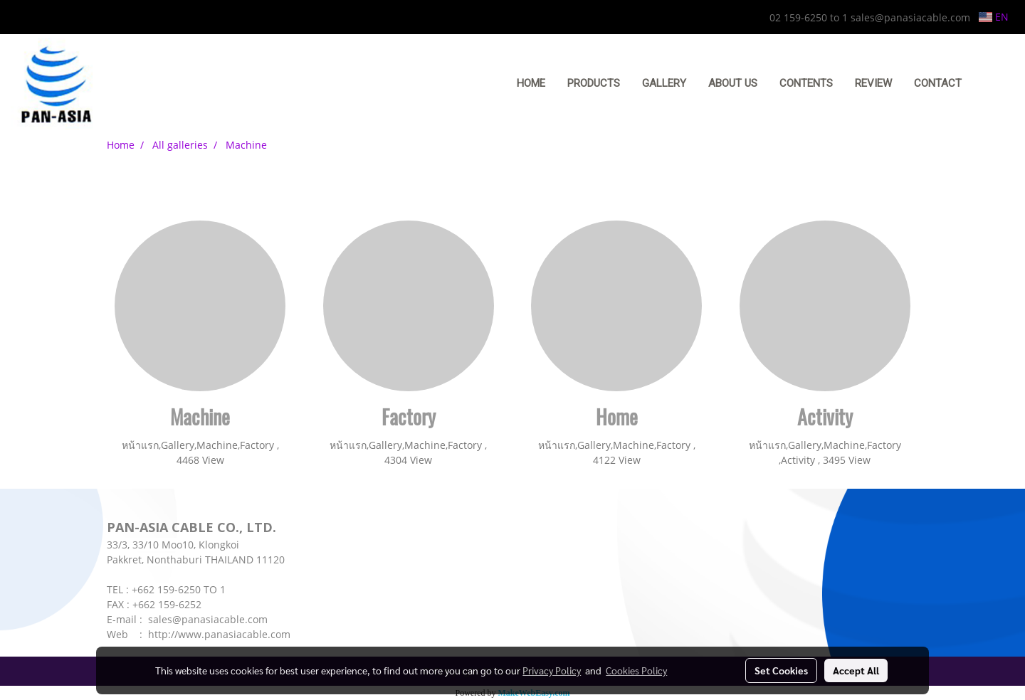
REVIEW (873, 83)
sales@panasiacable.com (208, 619)
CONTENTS (806, 83)
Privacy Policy (551, 670)
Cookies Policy (636, 670)
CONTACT (938, 83)
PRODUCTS (593, 83)
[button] (994, 84)
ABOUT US (732, 83)
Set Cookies (781, 670)
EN (994, 16)
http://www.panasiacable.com (219, 634)
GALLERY (664, 83)
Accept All (856, 670)
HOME (531, 83)
